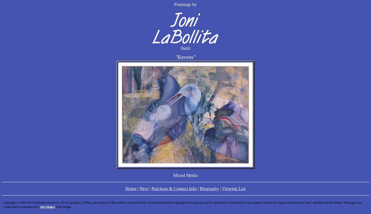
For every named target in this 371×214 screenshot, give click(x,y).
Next (144, 188)
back (185, 48)
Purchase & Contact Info (173, 188)
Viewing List (234, 188)
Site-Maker (47, 207)
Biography (209, 188)
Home (131, 188)
